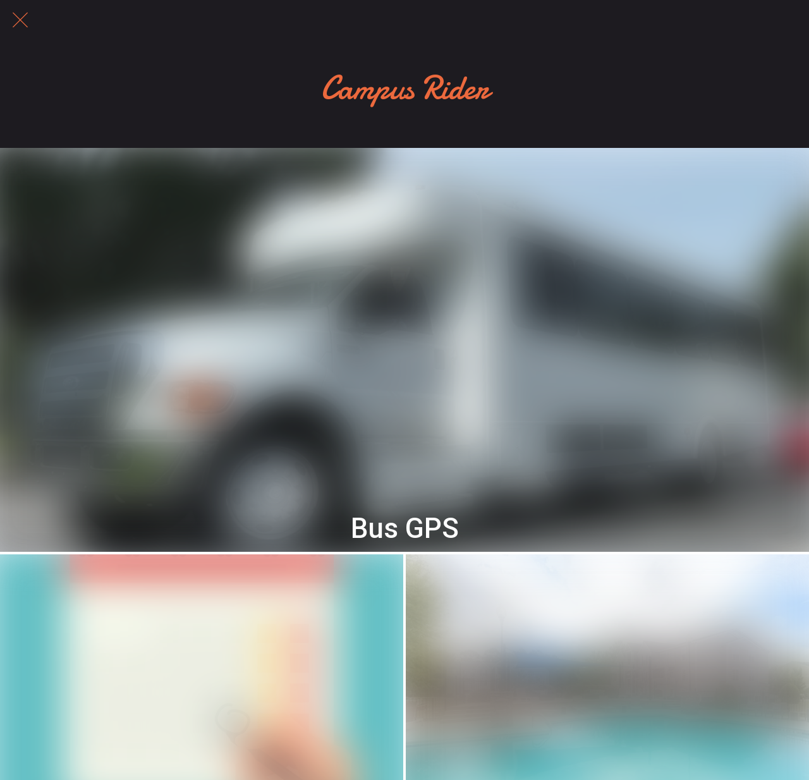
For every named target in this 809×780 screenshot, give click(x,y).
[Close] (20, 20)
